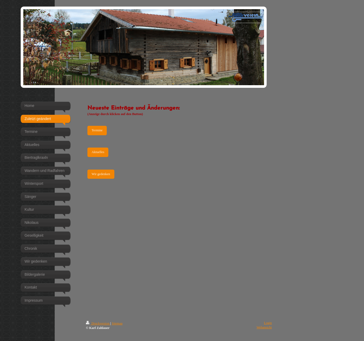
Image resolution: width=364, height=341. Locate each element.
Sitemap (117, 323)
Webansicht (264, 327)
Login (268, 323)
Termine (97, 130)
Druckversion (98, 323)
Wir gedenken (101, 174)
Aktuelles (98, 152)
